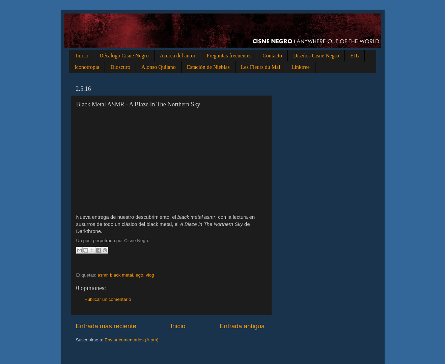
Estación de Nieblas (208, 67)
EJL (354, 55)
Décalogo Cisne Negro (124, 55)
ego (139, 275)
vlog (150, 275)
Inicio (82, 55)
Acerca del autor (178, 55)
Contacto (272, 55)
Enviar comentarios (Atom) (132, 339)
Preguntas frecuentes (228, 55)
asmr (102, 275)
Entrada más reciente (106, 326)
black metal (121, 275)
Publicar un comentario (108, 299)
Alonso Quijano (158, 67)
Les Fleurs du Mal (260, 67)
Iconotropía (87, 67)
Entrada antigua (242, 326)
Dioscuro (120, 67)
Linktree (300, 67)
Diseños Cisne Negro (316, 55)
